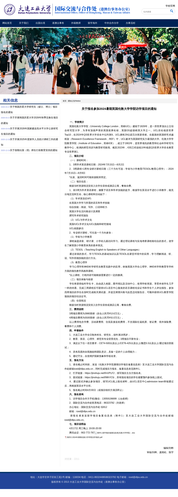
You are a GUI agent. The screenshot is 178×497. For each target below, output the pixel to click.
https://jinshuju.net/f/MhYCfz (99, 377)
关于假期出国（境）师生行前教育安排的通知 (33, 150)
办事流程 (130, 23)
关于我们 (23, 23)
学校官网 (170, 6)
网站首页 (7, 23)
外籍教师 (76, 23)
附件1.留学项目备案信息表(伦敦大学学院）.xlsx (116, 433)
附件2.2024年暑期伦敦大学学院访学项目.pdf (84, 437)
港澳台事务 (58, 23)
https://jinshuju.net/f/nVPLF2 (100, 373)
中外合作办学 (111, 23)
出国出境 (40, 23)
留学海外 (92, 23)
